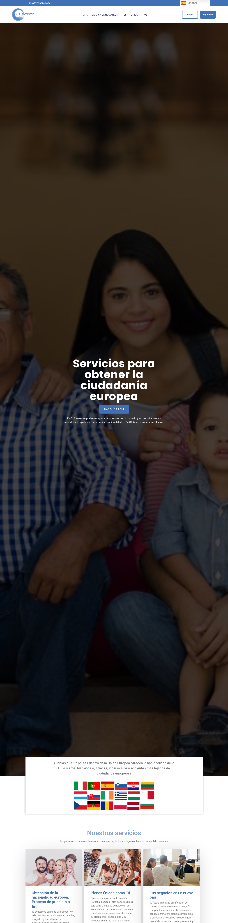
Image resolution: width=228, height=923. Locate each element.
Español (189, 3)
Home (84, 14)
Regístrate (208, 14)
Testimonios (130, 14)
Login (190, 14)
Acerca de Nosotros (105, 14)
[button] (114, 409)
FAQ (145, 14)
